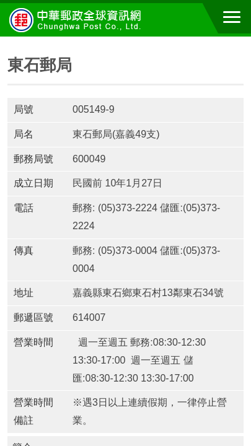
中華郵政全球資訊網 (77, 19)
